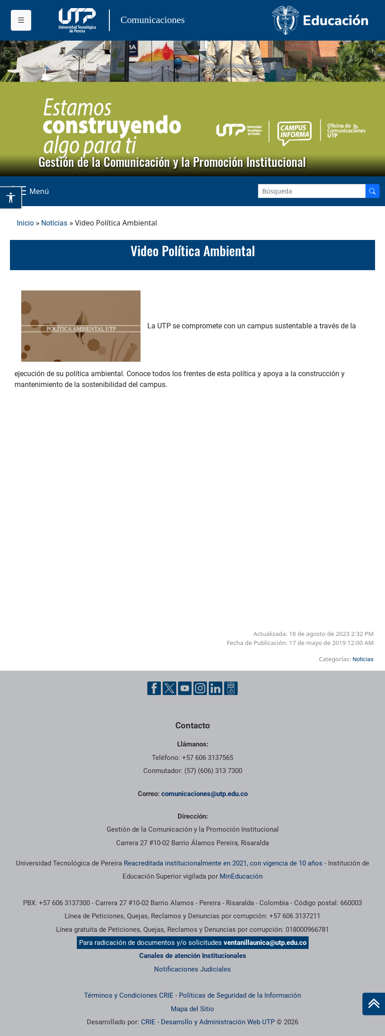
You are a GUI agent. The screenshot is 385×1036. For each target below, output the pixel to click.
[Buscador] (372, 191)
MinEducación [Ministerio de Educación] (241, 876)
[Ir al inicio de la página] (373, 1004)
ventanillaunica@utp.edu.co (265, 943)
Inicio (25, 223)
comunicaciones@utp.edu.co (204, 794)
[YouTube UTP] (185, 688)
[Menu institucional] (21, 20)
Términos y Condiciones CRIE (129, 995)
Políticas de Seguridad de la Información (240, 995)
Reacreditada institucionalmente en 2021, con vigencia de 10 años (223, 863)
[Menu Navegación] (31, 191)
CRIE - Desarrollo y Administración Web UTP (208, 1022)
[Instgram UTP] (200, 688)
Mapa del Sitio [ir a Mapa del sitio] (192, 1009)
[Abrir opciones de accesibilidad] (11, 197)
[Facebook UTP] (154, 688)
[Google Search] (312, 191)
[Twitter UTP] (169, 688)
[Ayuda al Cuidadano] (231, 688)
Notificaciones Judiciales (192, 969)
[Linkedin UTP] (215, 688)
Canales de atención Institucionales (192, 956)
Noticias (54, 223)
